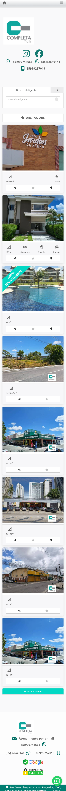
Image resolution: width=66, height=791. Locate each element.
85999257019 (36, 68)
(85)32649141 (50, 62)
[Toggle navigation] (61, 3)
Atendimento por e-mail (33, 738)
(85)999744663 (22, 62)
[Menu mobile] (3, 3)
